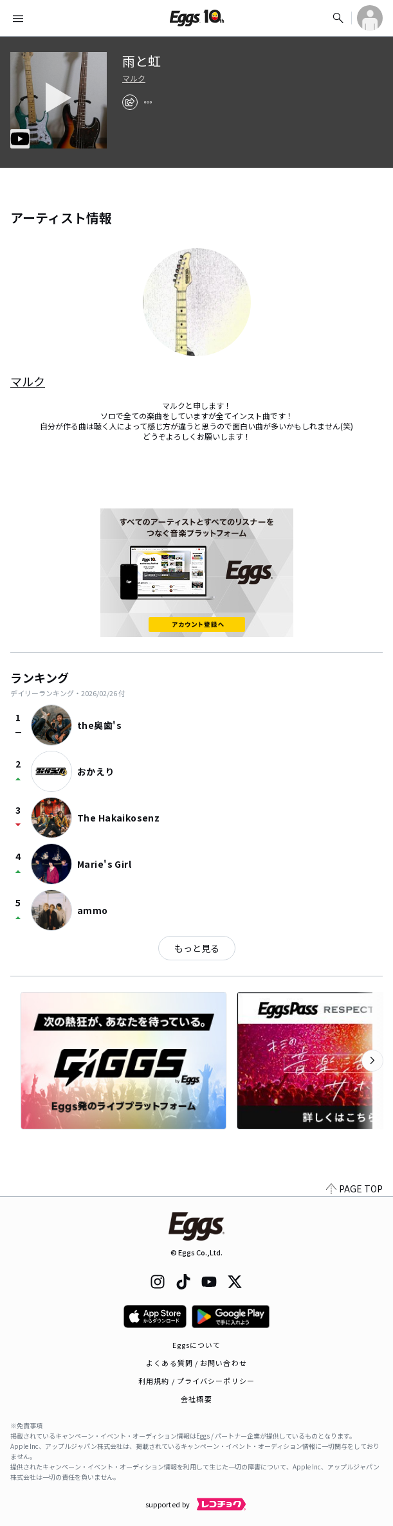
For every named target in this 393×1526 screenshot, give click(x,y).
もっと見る (196, 948)
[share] (130, 102)
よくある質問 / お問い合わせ (196, 1363)
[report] (148, 102)
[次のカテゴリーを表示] (372, 1061)
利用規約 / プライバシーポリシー (196, 1381)
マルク (133, 78)
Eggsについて (196, 1345)
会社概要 (196, 1399)
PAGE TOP (354, 1188)
